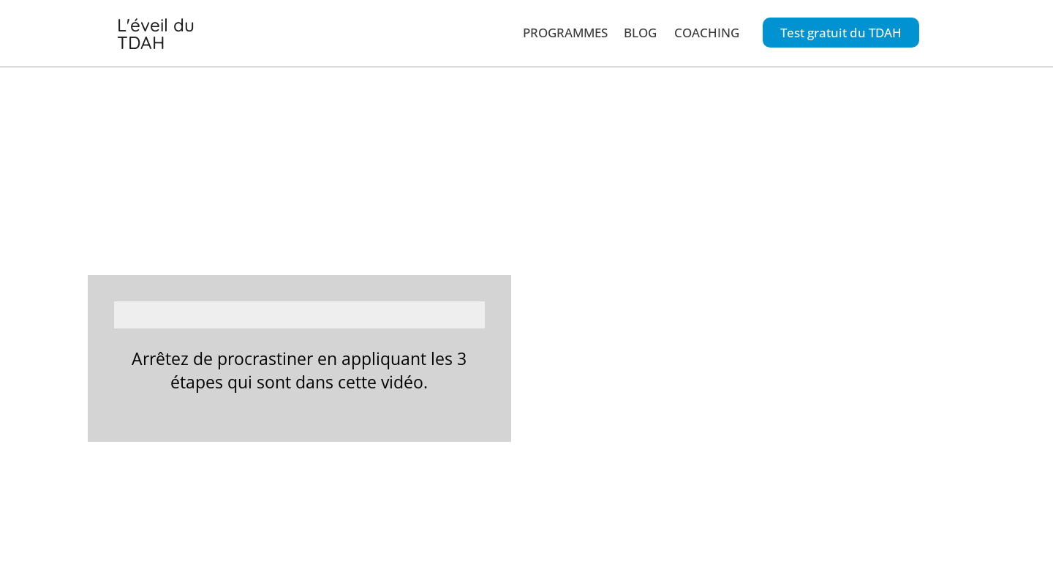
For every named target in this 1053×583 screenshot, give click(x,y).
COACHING (706, 27)
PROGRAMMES (565, 27)
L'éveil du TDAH (178, 29)
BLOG (640, 27)
